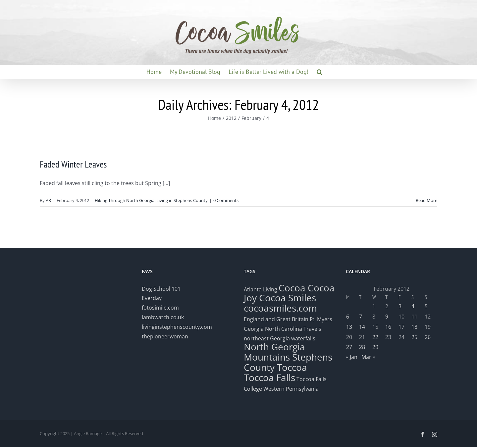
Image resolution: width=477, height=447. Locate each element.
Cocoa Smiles (287, 297)
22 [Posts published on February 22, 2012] (375, 337)
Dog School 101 (161, 288)
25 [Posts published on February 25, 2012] (414, 337)
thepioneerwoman (165, 336)
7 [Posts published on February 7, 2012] (360, 316)
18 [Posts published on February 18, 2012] (414, 326)
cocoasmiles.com (280, 308)
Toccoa (292, 367)
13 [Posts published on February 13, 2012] (349, 326)
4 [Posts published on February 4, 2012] (412, 306)
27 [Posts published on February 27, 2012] (349, 347)
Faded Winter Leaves (73, 164)
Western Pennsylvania (291, 388)
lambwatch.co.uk (163, 317)
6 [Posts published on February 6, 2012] (347, 316)
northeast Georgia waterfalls (279, 338)
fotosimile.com (160, 307)
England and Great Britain (276, 319)
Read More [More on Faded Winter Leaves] (426, 200)
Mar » (368, 357)
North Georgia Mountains (274, 351)
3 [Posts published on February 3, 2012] (399, 306)
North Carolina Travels (293, 328)
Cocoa (292, 287)
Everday (152, 298)
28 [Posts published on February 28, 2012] (362, 347)
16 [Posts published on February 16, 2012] (388, 326)
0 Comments (225, 200)
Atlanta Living (260, 289)
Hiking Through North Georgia (124, 200)
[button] (319, 71)
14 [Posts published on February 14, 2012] (362, 326)
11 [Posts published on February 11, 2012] (414, 316)
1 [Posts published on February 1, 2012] (373, 306)
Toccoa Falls (269, 377)
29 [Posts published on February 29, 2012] (375, 347)
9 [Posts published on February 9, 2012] (386, 316)
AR (48, 200)
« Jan (351, 357)
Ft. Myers (321, 319)
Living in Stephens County (182, 200)
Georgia (254, 328)
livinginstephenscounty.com (177, 326)
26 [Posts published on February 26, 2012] (428, 337)
